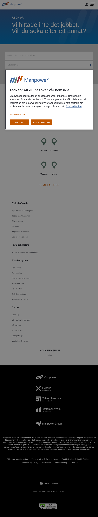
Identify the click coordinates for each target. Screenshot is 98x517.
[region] (49, 100)
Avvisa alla (19, 122)
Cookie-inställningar (17, 114)
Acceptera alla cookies (41, 122)
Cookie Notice (73, 106)
